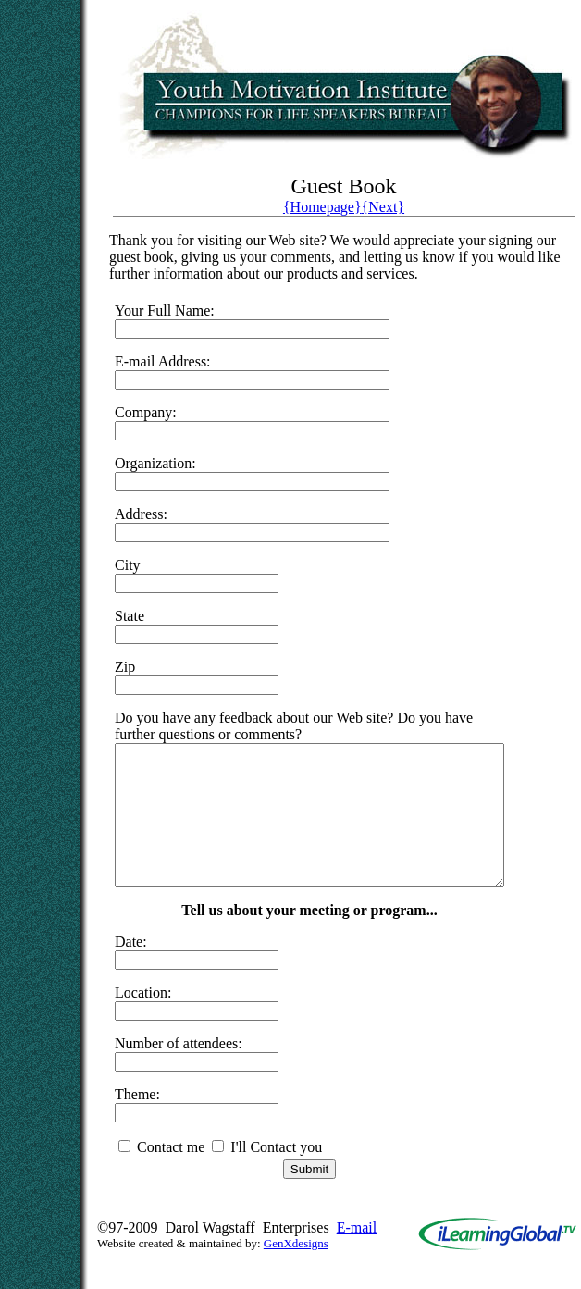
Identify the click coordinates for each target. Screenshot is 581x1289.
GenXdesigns (296, 1271)
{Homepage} (322, 207)
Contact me (161, 1175)
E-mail (357, 1255)
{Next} (383, 207)
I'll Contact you (267, 1175)
